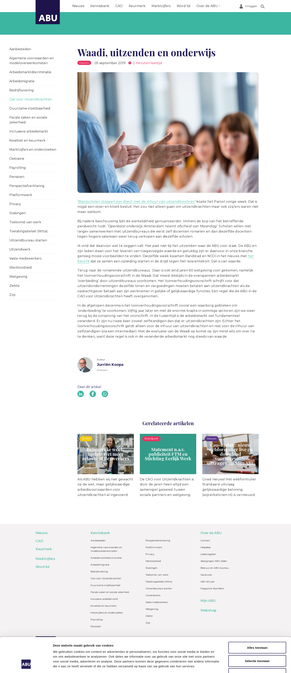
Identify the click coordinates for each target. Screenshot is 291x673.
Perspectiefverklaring (26, 186)
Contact (205, 540)
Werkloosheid (20, 267)
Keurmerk (137, 6)
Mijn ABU (208, 601)
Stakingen (17, 213)
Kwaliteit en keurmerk (27, 140)
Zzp (12, 295)
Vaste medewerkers (25, 258)
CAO (119, 6)
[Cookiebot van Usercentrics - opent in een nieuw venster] (26, 665)
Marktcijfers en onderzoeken (32, 149)
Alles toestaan (257, 617)
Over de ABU (207, 6)
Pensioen (16, 177)
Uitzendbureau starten (28, 240)
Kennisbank (99, 6)
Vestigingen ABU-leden (213, 560)
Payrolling (17, 168)
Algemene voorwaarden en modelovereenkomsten (31, 60)
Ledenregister (208, 554)
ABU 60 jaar (207, 581)
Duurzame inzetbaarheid (29, 108)
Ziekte (14, 286)
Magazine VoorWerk (212, 588)
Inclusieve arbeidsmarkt (28, 131)
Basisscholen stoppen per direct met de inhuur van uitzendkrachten (136, 201)
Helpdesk (205, 547)
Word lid (183, 6)
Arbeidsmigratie (22, 81)
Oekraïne (16, 159)
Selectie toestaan (257, 630)
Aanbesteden (20, 49)
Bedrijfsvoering (21, 90)
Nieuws (78, 6)
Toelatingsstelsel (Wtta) (28, 231)
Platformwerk (20, 195)
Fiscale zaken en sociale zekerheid (28, 120)
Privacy (15, 204)
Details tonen (218, 665)
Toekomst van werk (25, 222)
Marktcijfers (161, 6)
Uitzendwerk (20, 249)
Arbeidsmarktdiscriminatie (30, 72)
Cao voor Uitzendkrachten (30, 99)
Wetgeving (18, 277)
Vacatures (206, 574)
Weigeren (257, 643)
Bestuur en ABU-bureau (214, 567)
